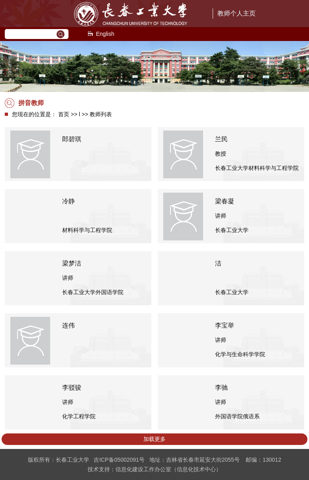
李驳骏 (71, 387)
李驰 (221, 387)
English (100, 34)
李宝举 (224, 325)
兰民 (221, 139)
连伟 (68, 325)
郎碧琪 (71, 139)
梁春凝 (224, 201)
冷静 (68, 201)
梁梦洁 (71, 263)
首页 (63, 114)
